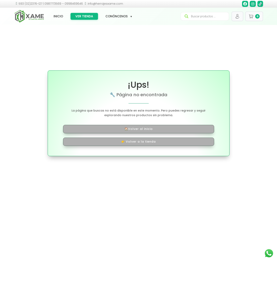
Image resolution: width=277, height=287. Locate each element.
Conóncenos (116, 16)
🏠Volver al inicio (138, 129)
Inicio (58, 16)
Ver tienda (84, 16)
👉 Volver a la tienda (138, 142)
